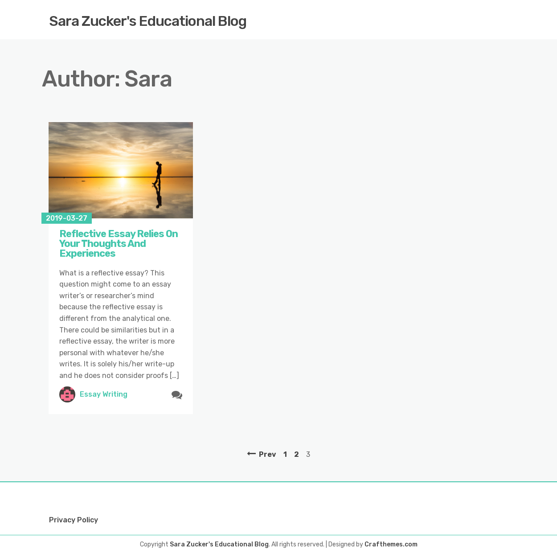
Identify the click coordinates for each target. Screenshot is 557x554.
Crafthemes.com (391, 544)
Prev (267, 454)
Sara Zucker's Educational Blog (147, 21)
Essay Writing (103, 394)
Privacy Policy (73, 520)
